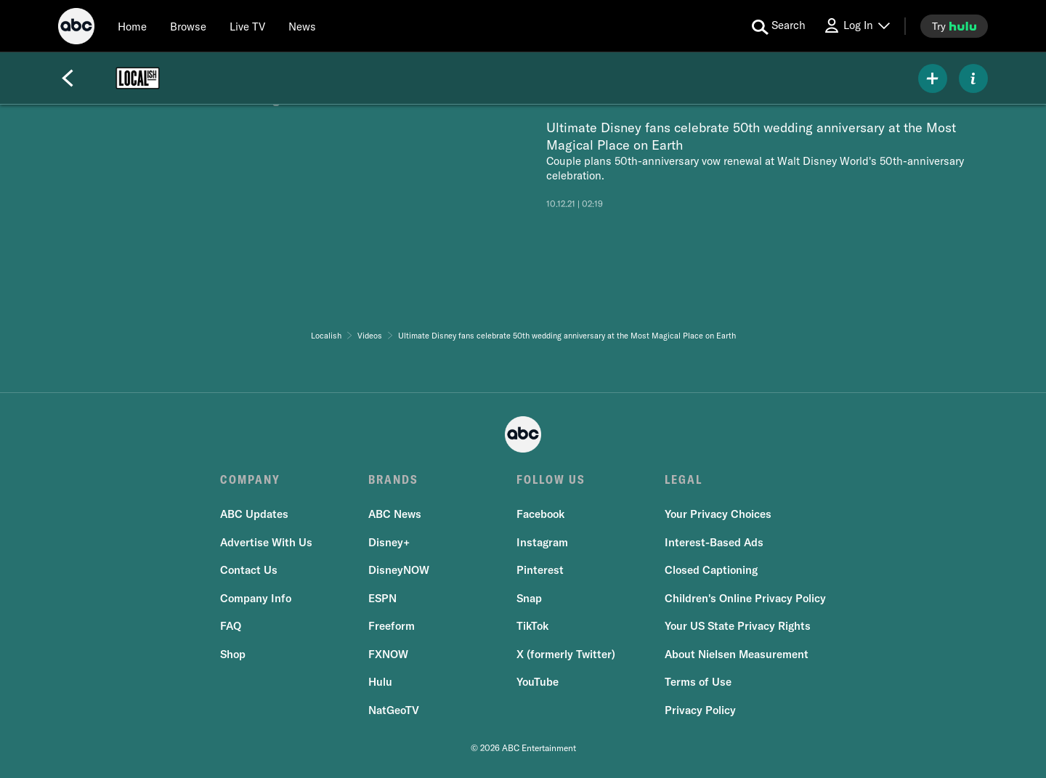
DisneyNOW (398, 570)
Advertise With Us (266, 542)
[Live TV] (247, 26)
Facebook (540, 514)
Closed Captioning (711, 570)
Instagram (542, 542)
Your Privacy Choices (718, 514)
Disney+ (389, 542)
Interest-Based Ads (714, 542)
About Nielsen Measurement (736, 654)
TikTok (532, 626)
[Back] (67, 78)
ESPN (382, 598)
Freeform (391, 626)
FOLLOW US (550, 479)
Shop (233, 654)
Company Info (255, 598)
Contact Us (248, 570)
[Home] (132, 26)
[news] (302, 26)
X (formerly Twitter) (565, 654)
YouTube (537, 682)
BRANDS (393, 479)
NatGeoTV (393, 710)
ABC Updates (254, 514)
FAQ (230, 626)
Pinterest (540, 570)
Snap (529, 598)
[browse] (188, 26)
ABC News (394, 514)
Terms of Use (698, 682)
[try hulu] (954, 26)
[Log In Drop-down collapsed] (856, 26)
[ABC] (76, 28)
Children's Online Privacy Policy (745, 598)
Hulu (380, 682)
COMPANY (250, 479)
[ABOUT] (973, 78)
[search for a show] (779, 26)
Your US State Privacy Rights (738, 626)
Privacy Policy (700, 710)
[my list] (932, 78)
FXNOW (388, 654)
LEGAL (683, 479)
